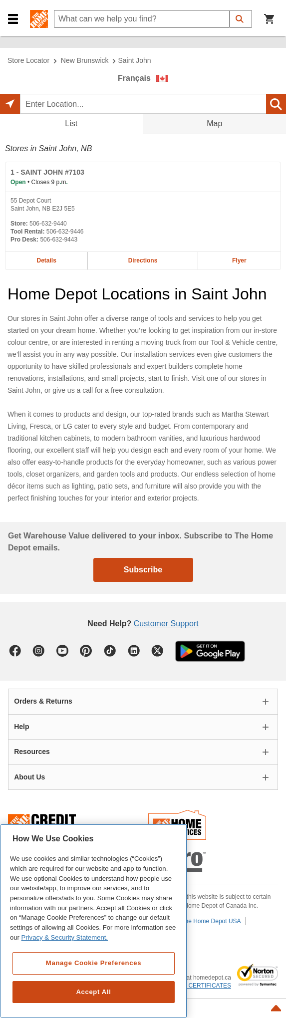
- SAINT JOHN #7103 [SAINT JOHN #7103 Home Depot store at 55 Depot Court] (47, 172)
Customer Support (166, 623)
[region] (93, 921)
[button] (13, 19)
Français (134, 78)
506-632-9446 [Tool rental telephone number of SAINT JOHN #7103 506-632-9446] (65, 231)
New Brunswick (85, 60)
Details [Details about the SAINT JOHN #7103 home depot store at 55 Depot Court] (46, 260)
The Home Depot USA (211, 921)
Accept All (93, 992)
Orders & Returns (43, 701)
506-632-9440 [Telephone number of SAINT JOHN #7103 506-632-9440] (48, 223)
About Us (29, 777)
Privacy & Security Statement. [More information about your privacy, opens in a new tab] (64, 937)
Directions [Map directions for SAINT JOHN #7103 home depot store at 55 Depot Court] (143, 260)
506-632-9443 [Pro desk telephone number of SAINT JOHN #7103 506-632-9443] (58, 239)
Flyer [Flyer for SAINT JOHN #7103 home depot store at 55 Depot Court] (239, 260)
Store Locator (28, 60)
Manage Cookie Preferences (93, 963)
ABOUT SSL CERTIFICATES (192, 985)
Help (21, 727)
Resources (32, 752)
